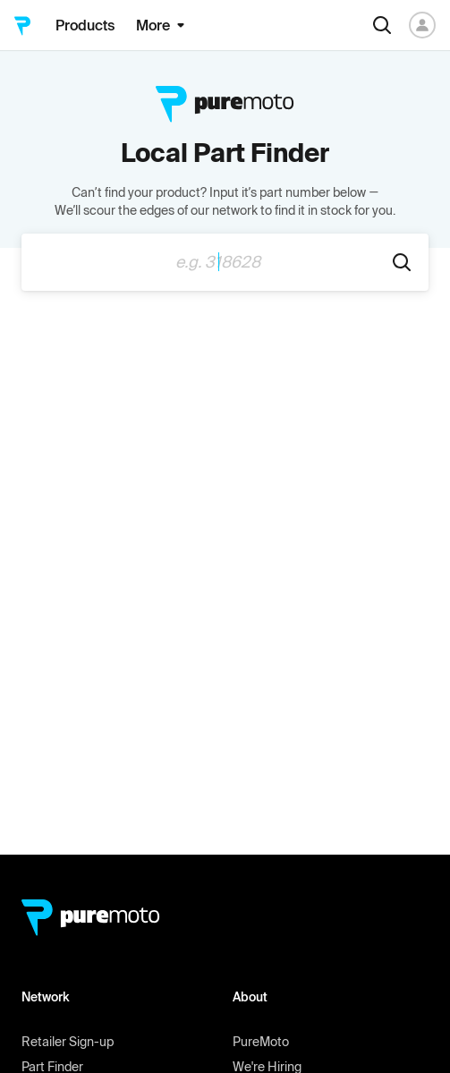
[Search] (382, 25)
